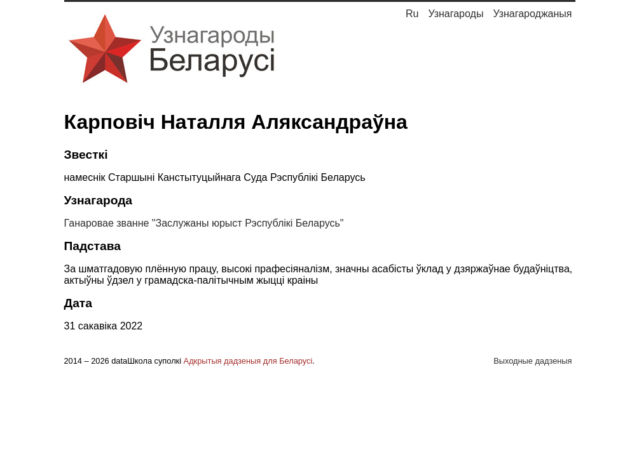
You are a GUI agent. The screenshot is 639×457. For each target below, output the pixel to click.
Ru (412, 13)
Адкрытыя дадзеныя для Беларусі (248, 361)
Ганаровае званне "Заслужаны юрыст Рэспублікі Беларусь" (204, 223)
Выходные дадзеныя (532, 361)
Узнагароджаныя (532, 13)
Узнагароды (455, 13)
